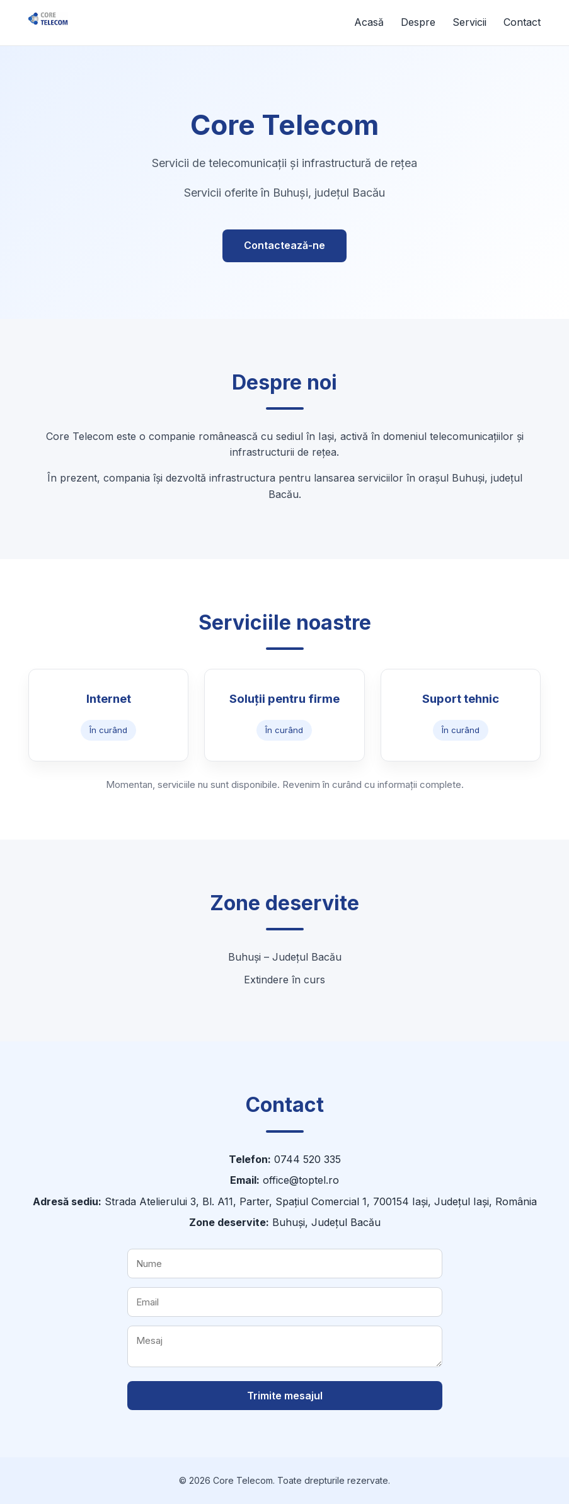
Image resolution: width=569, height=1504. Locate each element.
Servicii (469, 22)
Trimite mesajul (285, 1395)
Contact (522, 22)
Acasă (369, 22)
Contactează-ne (284, 245)
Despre (418, 22)
